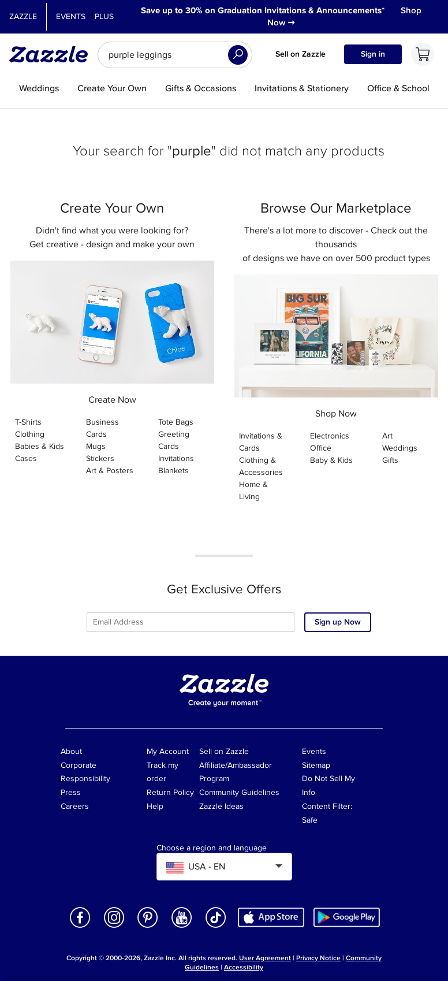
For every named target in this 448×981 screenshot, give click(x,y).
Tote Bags (175, 422)
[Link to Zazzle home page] (52, 54)
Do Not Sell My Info (328, 785)
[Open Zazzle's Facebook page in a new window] (80, 927)
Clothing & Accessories (261, 466)
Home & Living (253, 490)
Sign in (373, 54)
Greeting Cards (173, 440)
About (71, 751)
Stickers (100, 458)
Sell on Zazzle (300, 54)
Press (71, 792)
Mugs (96, 446)
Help (155, 806)
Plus (104, 16)
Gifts (390, 460)
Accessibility (243, 967)
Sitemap (316, 765)
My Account (168, 751)
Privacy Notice (318, 958)
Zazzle (23, 16)
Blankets (173, 470)
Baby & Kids (331, 460)
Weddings (399, 448)
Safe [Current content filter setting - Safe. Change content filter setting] (310, 820)
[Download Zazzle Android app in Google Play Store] (346, 916)
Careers (75, 806)
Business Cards (102, 428)
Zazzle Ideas (221, 806)
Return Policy (170, 792)
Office (320, 448)
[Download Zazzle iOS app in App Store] (271, 916)
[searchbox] (175, 55)
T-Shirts (28, 422)
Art (387, 436)
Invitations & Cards (260, 442)
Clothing (29, 434)
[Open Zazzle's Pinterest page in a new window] (148, 927)
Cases (26, 458)
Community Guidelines (239, 792)
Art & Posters (109, 470)
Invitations (176, 458)
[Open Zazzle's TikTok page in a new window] (216, 927)
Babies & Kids (39, 446)
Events (70, 16)
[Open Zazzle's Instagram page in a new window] (114, 927)
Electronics (329, 436)
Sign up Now (338, 622)
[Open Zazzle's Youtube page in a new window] (182, 927)
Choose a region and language (211, 848)
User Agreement (265, 958)
